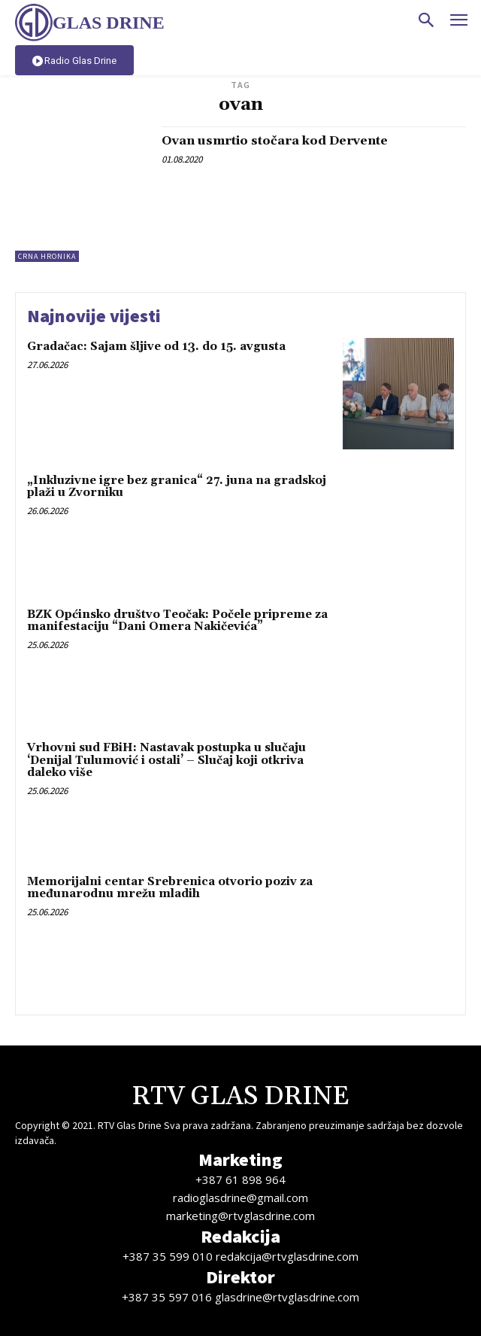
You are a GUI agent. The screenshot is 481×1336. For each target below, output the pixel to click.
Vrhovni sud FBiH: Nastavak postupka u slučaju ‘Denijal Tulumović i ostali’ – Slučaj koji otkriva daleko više (166, 760)
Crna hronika (47, 256)
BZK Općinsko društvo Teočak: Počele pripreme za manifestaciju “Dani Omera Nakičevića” (177, 621)
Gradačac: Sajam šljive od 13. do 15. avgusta (156, 346)
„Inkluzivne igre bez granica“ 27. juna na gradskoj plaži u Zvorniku (176, 487)
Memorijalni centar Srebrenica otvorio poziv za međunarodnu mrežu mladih (170, 888)
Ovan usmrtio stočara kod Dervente (275, 140)
